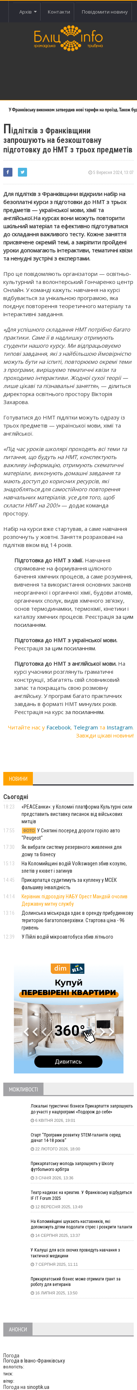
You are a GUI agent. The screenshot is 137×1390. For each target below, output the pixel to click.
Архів (28, 12)
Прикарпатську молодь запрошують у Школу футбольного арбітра (72, 1166)
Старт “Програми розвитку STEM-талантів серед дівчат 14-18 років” (76, 1137)
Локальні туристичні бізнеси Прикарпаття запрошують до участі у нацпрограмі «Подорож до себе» (82, 1109)
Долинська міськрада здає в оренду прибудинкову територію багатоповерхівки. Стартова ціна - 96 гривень (77, 920)
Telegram (85, 727)
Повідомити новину (105, 11)
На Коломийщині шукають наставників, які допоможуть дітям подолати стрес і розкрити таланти (81, 1224)
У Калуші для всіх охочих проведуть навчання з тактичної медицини (75, 1252)
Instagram (120, 727)
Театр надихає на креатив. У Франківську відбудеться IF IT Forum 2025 (81, 1195)
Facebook (58, 727)
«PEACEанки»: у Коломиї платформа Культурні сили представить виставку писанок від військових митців (77, 814)
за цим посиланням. (70, 648)
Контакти (59, 11)
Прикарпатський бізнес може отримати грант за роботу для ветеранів (76, 1281)
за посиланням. (84, 712)
